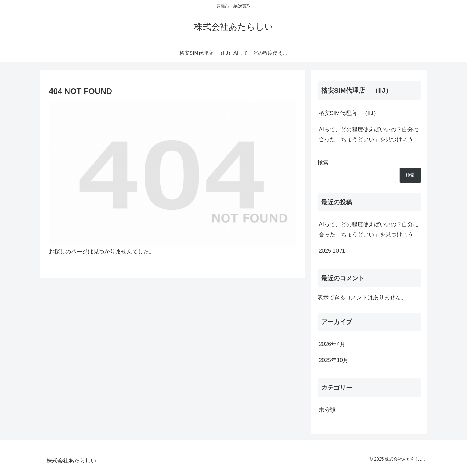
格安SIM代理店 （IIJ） (349, 113)
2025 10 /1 (332, 251)
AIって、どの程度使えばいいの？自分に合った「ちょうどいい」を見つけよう (369, 134)
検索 (323, 163)
